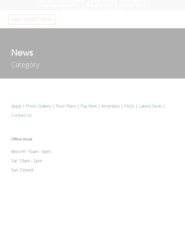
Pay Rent (88, 106)
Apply (16, 106)
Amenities (110, 106)
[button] (175, 19)
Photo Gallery (38, 106)
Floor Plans (65, 106)
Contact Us (21, 115)
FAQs (129, 106)
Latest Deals (150, 106)
